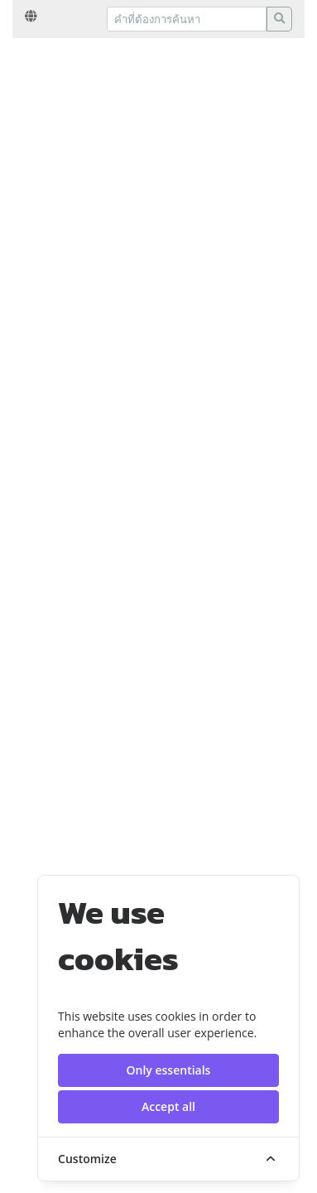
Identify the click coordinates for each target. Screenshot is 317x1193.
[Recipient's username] (187, 19)
